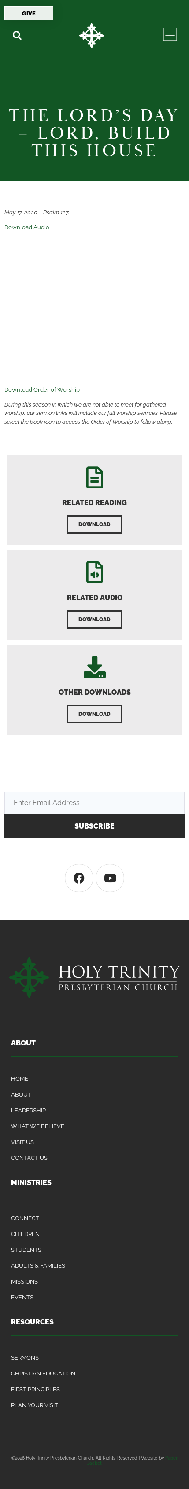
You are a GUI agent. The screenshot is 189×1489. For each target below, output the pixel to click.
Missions (24, 1281)
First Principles (35, 1389)
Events (22, 1297)
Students (26, 1250)
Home (19, 1078)
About (21, 1094)
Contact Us (29, 1158)
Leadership (28, 1110)
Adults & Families (38, 1265)
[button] (17, 35)
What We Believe (37, 1126)
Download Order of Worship (42, 389)
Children (25, 1234)
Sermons (25, 1357)
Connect (25, 1218)
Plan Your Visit (34, 1405)
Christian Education (43, 1373)
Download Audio (26, 227)
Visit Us (22, 1142)
